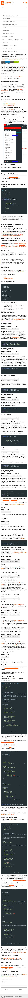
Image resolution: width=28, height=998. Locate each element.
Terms (2, 994)
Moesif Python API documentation (16, 503)
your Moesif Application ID (6, 232)
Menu (3, 7)
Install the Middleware (8, 21)
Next (20, 987)
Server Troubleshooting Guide (17, 271)
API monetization (19, 59)
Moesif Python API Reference (7, 740)
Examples (5, 42)
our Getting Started (18, 76)
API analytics (10, 59)
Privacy (4, 994)
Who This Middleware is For (10, 15)
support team (8, 966)
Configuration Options (8, 36)
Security (7, 994)
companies (11, 883)
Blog (13, 994)
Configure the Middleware (9, 24)
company (11, 817)
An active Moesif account (9, 103)
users (10, 745)
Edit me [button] (4, 980)
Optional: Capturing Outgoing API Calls (12, 39)
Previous (7, 987)
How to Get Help (7, 48)
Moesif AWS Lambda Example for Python (12, 956)
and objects (20, 551)
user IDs (16, 643)
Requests (23, 537)
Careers (10, 994)
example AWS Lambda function (11, 666)
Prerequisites (6, 18)
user (11, 676)
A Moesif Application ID (9, 105)
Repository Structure (8, 33)
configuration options (13, 177)
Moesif (3, 59)
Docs (14, 3)
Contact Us (20, 994)
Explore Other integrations (9, 51)
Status (17, 994)
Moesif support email (8, 278)
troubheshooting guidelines (7, 965)
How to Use (5, 27)
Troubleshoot (6, 30)
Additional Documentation (9, 45)
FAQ (5, 277)
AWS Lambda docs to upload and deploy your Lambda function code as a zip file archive (13, 246)
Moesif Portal (12, 109)
